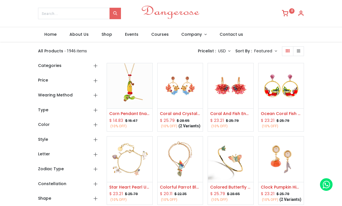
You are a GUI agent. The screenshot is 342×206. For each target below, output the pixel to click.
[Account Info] (301, 14)
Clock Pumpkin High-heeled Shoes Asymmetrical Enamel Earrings (281, 187)
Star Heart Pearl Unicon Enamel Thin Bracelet (129, 187)
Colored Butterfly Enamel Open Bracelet (230, 187)
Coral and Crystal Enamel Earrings (180, 113)
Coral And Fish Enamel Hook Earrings (230, 113)
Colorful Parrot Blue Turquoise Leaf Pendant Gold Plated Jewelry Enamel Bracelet (180, 187)
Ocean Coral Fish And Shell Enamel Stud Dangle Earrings (281, 113)
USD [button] (222, 51)
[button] (265, 51)
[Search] (115, 13)
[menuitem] (50, 34)
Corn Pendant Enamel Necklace (129, 113)
